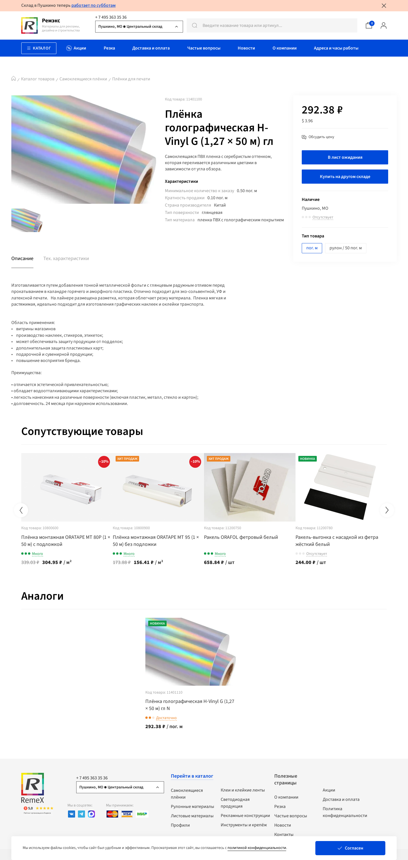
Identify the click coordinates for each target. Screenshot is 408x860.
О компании (286, 796)
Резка (280, 806)
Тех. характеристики (66, 258)
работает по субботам (93, 5)
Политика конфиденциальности (345, 811)
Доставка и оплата (341, 799)
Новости (282, 825)
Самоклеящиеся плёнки (83, 79)
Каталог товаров (37, 79)
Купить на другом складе (345, 176)
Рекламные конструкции (245, 815)
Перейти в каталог (192, 775)
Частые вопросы (290, 815)
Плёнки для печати (131, 79)
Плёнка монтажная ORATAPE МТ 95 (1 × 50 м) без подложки (163, 540)
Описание (22, 258)
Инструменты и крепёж (244, 824)
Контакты (284, 834)
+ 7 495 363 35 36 (111, 17)
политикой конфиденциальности (257, 848)
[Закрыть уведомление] (384, 5)
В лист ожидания (345, 157)
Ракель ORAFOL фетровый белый (257, 536)
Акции (329, 789)
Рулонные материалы (192, 806)
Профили (180, 825)
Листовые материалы (192, 815)
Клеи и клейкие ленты (243, 789)
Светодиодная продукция (235, 802)
